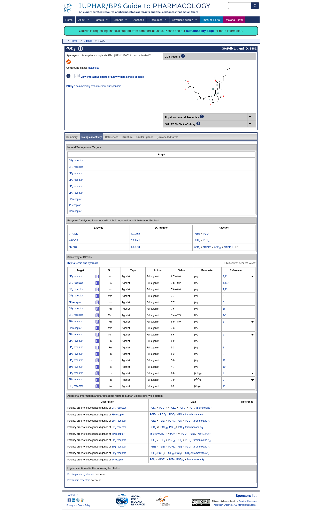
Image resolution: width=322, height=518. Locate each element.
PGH (197, 233)
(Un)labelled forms (167, 137)
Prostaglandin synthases (80, 474)
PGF (217, 247)
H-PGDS (73, 240)
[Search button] (255, 5)
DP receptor (76, 160)
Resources (156, 19)
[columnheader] (161, 154)
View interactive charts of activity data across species (109, 76)
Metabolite (93, 67)
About (81, 19)
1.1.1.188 (136, 247)
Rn (110, 308)
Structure (127, 137)
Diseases (138, 19)
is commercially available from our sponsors (93, 86)
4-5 (224, 315)
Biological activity (91, 137)
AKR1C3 (73, 247)
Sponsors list (246, 495)
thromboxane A (204, 407)
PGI (191, 407)
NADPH (228, 247)
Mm (110, 296)
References (111, 137)
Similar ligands (144, 137)
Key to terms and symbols (82, 263)
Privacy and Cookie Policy (78, 505)
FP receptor (75, 199)
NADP (207, 247)
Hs (110, 276)
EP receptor (76, 173)
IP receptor (74, 205)
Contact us (72, 495)
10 (224, 366)
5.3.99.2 (135, 233)
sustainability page (200, 30)
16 (224, 308)
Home (68, 19)
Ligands (118, 19)
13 (226, 289)
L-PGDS (73, 233)
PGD (206, 233)
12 (226, 276)
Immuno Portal (211, 19)
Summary (72, 137)
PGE (162, 407)
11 (224, 386)
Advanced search (182, 19)
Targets (99, 19)
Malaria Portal (234, 19)
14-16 (228, 283)
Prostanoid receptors (78, 480)
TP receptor (75, 211)
